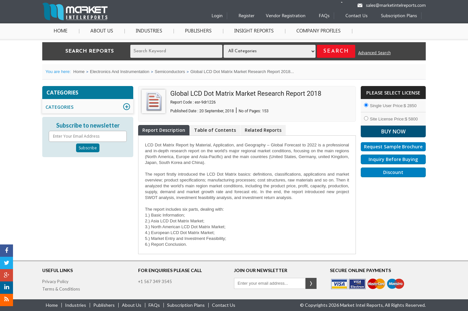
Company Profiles (318, 31)
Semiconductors (170, 71)
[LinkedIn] (6, 287)
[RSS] (6, 300)
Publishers (198, 31)
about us (131, 305)
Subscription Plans (399, 16)
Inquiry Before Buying (393, 159)
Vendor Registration (286, 16)
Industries (149, 31)
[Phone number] (346, 2)
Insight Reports (254, 31)
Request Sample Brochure (393, 146)
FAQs (324, 16)
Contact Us (356, 16)
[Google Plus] (6, 275)
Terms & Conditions (61, 289)
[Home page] (75, 19)
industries (75, 305)
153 (265, 111)
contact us (223, 305)
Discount (393, 172)
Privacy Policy (55, 281)
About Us (101, 31)
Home (61, 31)
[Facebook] (6, 250)
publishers (104, 305)
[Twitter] (6, 263)
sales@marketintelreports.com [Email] (396, 6)
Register (246, 16)
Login (217, 16)
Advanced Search (374, 53)
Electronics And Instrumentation (120, 71)
